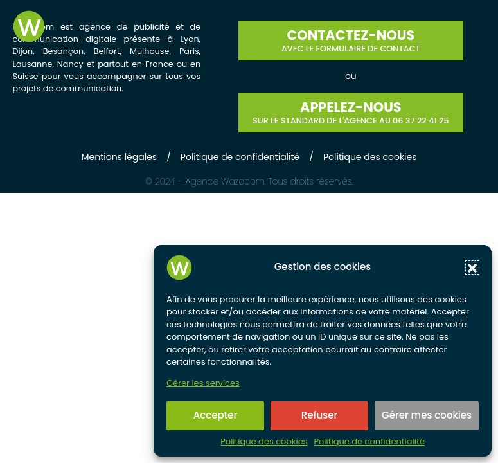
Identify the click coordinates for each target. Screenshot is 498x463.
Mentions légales (119, 156)
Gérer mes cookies (427, 415)
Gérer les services (203, 383)
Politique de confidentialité (369, 442)
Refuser (319, 415)
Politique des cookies (263, 442)
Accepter (215, 415)
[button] (472, 267)
